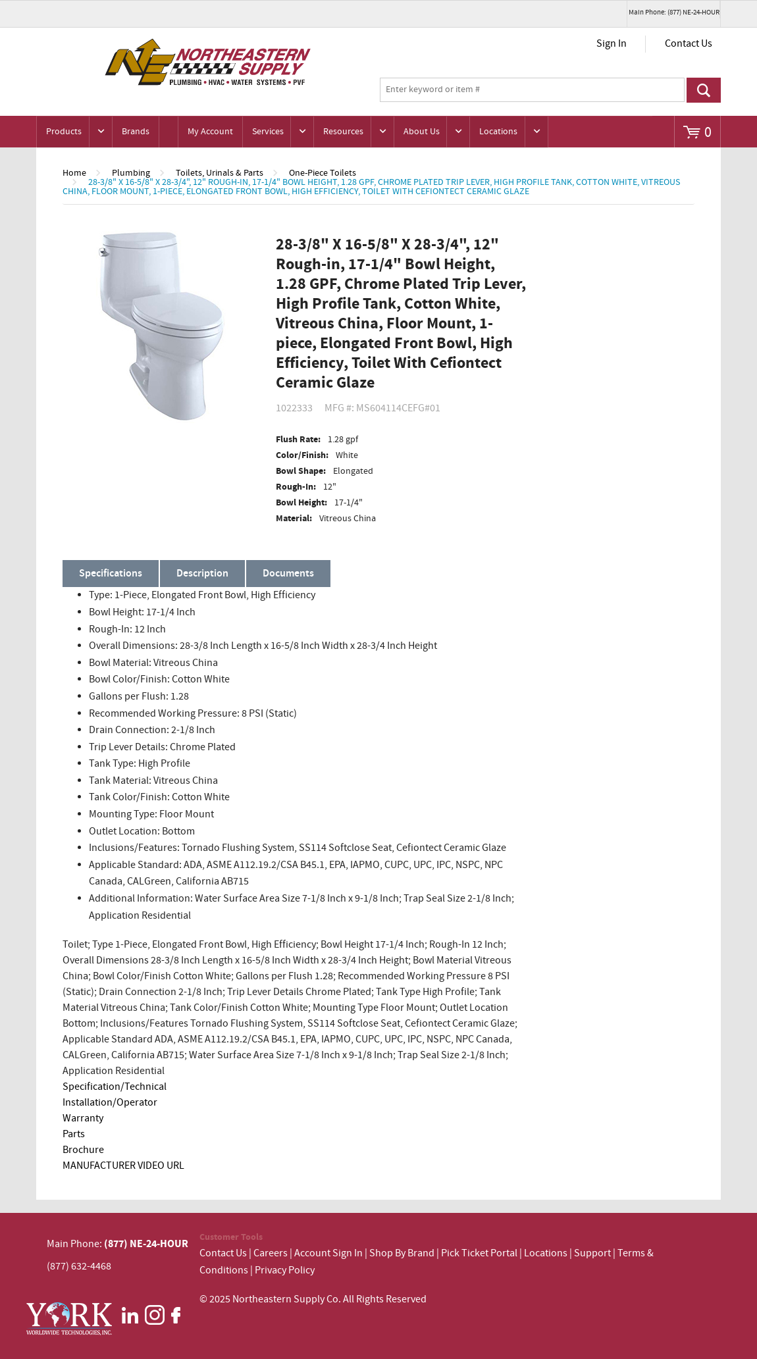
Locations (498, 132)
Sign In (611, 44)
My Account (210, 132)
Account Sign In (329, 1253)
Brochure (83, 1150)
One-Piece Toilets (322, 173)
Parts (74, 1134)
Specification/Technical (115, 1087)
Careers (270, 1253)
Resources (343, 132)
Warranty (83, 1118)
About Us (422, 132)
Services (268, 132)
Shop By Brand (401, 1253)
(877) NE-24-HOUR (145, 1244)
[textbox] (532, 90)
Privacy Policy (285, 1270)
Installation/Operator (110, 1103)
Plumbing (131, 173)
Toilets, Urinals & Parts (219, 173)
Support (592, 1253)
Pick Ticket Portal (479, 1253)
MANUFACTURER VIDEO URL (123, 1166)
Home (74, 173)
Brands (135, 132)
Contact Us (688, 44)
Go (704, 90)
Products (64, 132)
